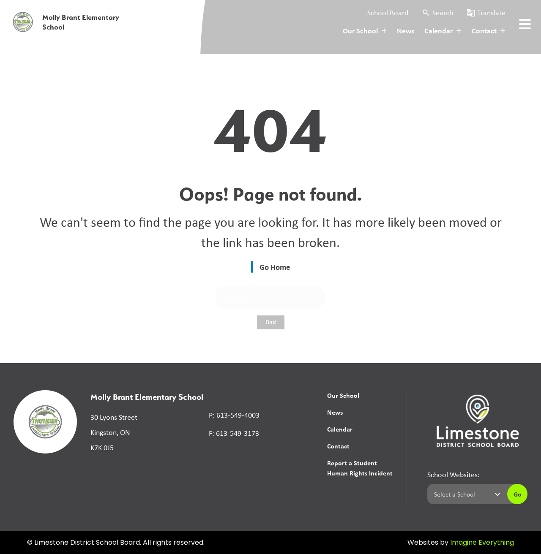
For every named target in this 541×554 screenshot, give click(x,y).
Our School (343, 395)
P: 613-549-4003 (234, 415)
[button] (437, 12)
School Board (387, 12)
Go (518, 494)
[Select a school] (465, 494)
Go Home (275, 266)
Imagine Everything (482, 543)
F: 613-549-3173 (234, 433)
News (405, 30)
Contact (338, 446)
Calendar (339, 429)
